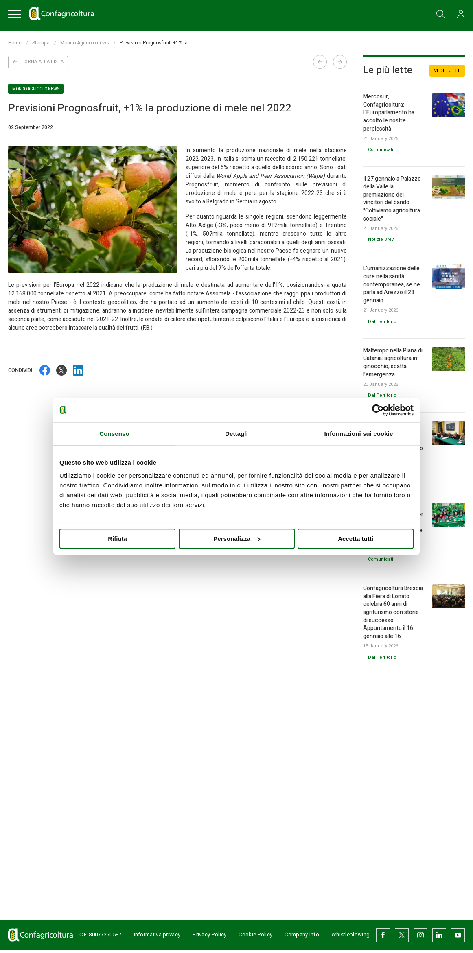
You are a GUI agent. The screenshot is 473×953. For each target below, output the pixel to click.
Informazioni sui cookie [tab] (358, 433)
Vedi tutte (447, 70)
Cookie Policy (249, 936)
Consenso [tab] (114, 433)
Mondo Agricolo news (84, 42)
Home (15, 42)
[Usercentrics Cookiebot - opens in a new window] (378, 410)
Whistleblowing (351, 936)
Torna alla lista (38, 61)
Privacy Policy (204, 936)
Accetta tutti (355, 538)
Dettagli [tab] (236, 433)
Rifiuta (117, 538)
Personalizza (236, 538)
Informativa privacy (151, 936)
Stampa (41, 42)
